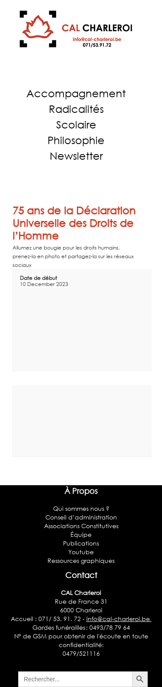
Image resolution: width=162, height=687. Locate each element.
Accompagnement (76, 93)
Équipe (81, 534)
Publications (81, 543)
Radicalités (76, 108)
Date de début (38, 278)
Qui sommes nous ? (81, 508)
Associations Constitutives (81, 525)
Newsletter (76, 155)
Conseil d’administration (81, 517)
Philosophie (76, 140)
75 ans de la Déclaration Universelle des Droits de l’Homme (74, 223)
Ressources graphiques (81, 560)
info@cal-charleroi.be (119, 618)
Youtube (81, 552)
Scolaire (76, 124)
